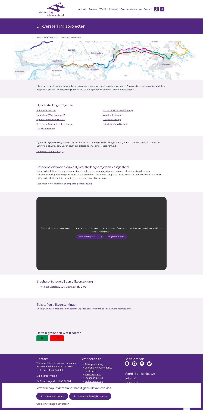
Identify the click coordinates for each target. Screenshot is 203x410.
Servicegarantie (93, 374)
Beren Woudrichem (46, 110)
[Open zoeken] (162, 9)
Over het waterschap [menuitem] (131, 9)
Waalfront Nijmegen (113, 115)
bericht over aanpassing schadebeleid (73, 183)
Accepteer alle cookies (52, 396)
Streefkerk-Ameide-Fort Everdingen (54, 124)
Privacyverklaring (94, 364)
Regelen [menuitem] (93, 9)
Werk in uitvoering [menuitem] (108, 9)
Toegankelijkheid (94, 377)
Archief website (94, 381)
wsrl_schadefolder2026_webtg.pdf (58, 286)
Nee (57, 338)
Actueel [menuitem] (82, 9)
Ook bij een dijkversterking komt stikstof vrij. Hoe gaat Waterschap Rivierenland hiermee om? (83, 308)
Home (38, 37)
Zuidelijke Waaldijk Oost (115, 124)
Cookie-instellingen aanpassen (52, 403)
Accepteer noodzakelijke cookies (90, 396)
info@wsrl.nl (50, 375)
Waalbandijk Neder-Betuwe (118, 110)
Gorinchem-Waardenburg (50, 115)
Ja (42, 338)
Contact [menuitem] (148, 9)
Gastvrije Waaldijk (112, 119)
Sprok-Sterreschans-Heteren (50, 119)
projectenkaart (147, 86)
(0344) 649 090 (55, 369)
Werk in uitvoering (51, 37)
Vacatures (131, 382)
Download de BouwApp (50, 151)
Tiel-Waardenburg (45, 128)
